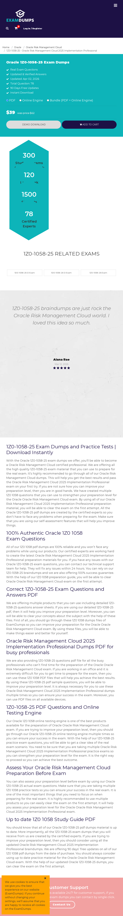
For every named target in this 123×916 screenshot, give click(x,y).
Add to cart (89, 124)
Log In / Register (32, 28)
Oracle (17, 47)
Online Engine (31, 100)
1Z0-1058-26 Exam (98, 272)
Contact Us (61, 904)
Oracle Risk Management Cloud (44, 47)
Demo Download (34, 124)
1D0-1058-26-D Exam (61, 272)
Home (5, 47)
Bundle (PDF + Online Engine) (70, 100)
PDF (10, 100)
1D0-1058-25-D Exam (25, 272)
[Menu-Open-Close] (115, 5)
